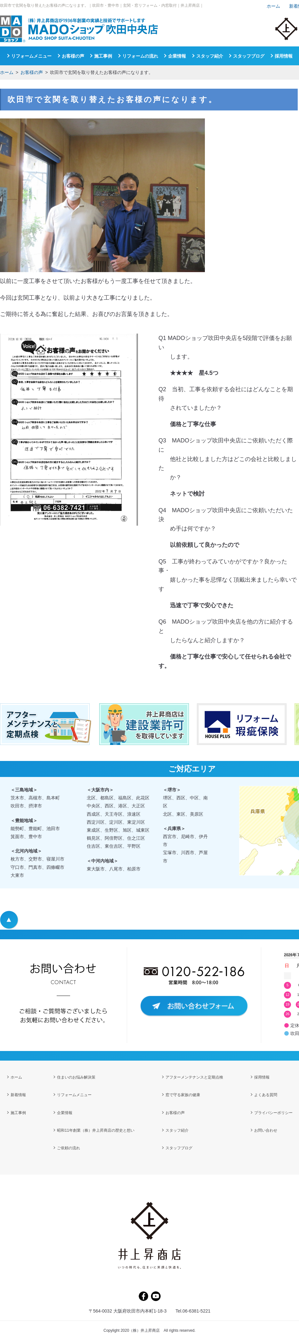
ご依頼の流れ (68, 1149)
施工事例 (103, 56)
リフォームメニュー (31, 56)
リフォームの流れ (140, 56)
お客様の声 (31, 72)
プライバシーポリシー (273, 1114)
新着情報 (18, 1095)
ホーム (6, 72)
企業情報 (177, 56)
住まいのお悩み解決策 (76, 1077)
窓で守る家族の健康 (183, 1095)
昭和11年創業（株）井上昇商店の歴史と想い (95, 1131)
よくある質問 (265, 1095)
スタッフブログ (248, 56)
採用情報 (284, 56)
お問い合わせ (265, 1131)
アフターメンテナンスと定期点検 (194, 1077)
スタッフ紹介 (209, 56)
